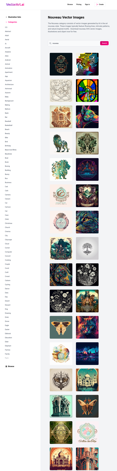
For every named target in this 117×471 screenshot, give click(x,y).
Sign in (87, 4)
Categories (12, 22)
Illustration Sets (14, 17)
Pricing (78, 4)
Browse (70, 4)
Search (104, 43)
